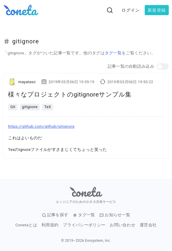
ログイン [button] (131, 10)
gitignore (30, 107)
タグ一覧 (113, 52)
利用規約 (50, 225)
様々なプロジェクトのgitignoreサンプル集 (70, 94)
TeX (47, 107)
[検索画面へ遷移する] (110, 10)
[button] (163, 66)
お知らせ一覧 (114, 215)
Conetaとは (26, 225)
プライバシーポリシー (84, 225)
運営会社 (148, 225)
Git (12, 107)
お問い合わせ (122, 225)
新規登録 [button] (157, 10)
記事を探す (55, 215)
